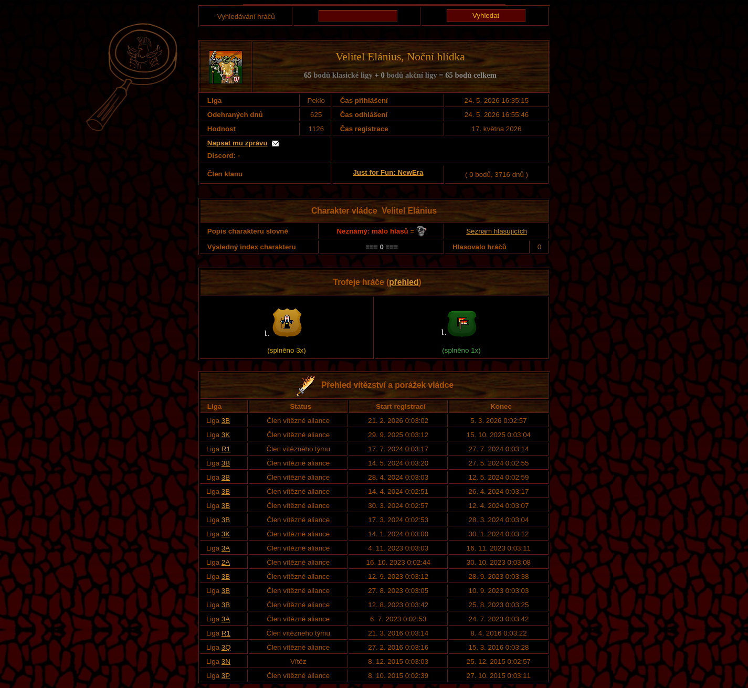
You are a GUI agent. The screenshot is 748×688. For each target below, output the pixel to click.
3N (226, 661)
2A (226, 562)
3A (226, 548)
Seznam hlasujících (496, 231)
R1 (226, 449)
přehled (403, 282)
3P (226, 676)
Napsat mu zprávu (237, 143)
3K (226, 435)
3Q (226, 647)
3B (226, 421)
